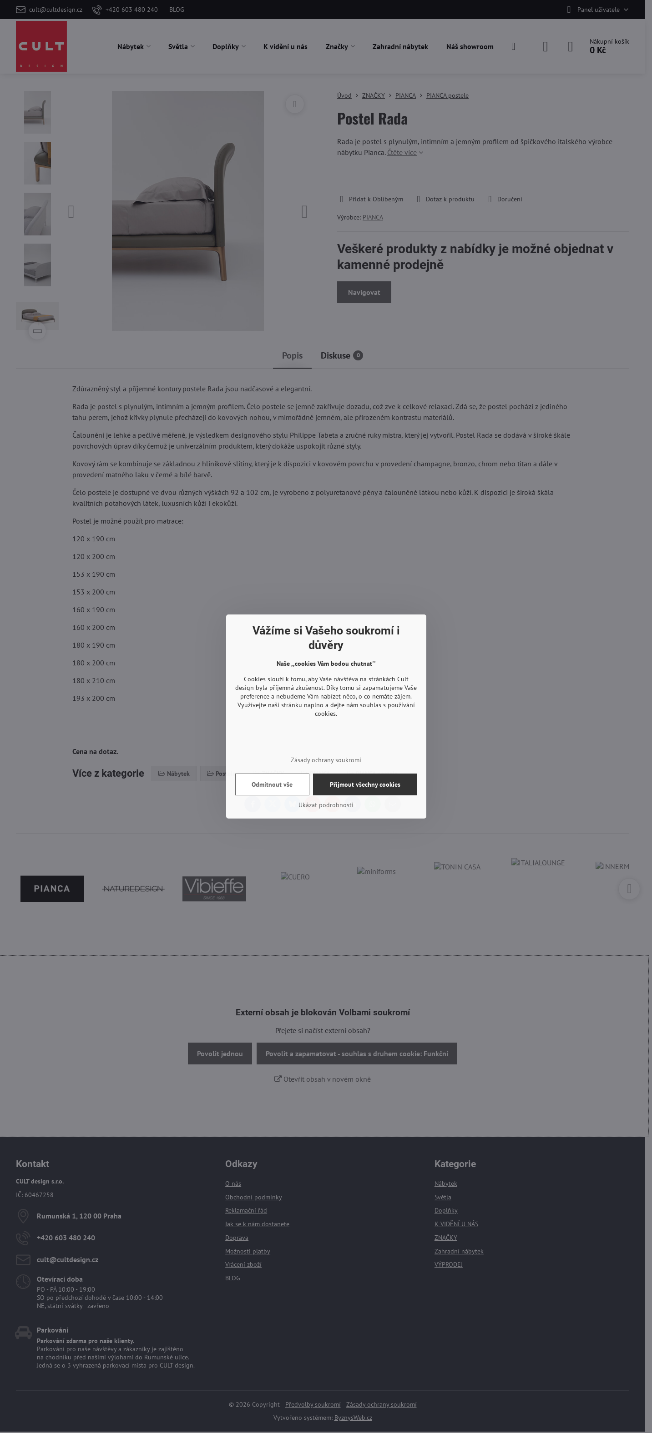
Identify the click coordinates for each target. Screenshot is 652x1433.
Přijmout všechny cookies (365, 784)
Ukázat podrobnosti (326, 805)
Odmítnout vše (272, 784)
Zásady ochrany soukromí (326, 760)
